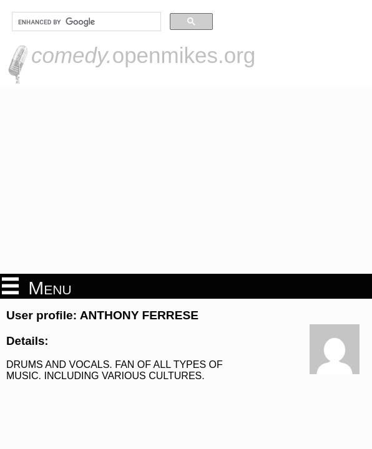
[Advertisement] (186, 180)
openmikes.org (143, 55)
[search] (85, 22)
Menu (37, 287)
